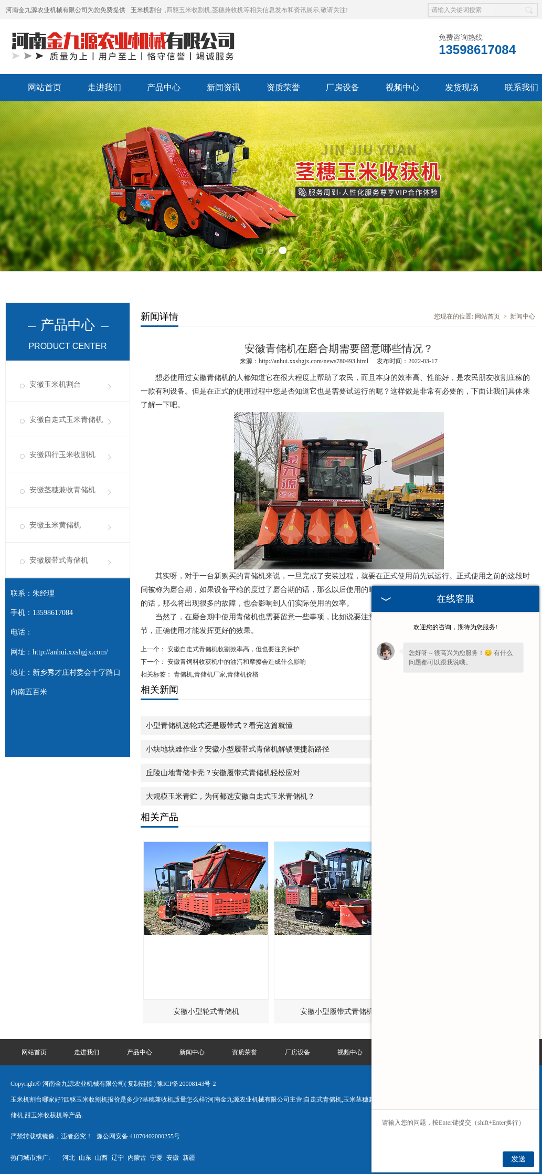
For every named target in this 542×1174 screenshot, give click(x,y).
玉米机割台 (146, 10)
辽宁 (117, 1157)
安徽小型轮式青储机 (206, 1011)
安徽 (172, 1157)
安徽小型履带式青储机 (337, 1011)
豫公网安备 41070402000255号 (138, 1135)
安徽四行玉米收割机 (62, 454)
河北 (68, 1157)
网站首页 (44, 87)
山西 (101, 1157)
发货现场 (462, 87)
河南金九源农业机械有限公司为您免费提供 (65, 10)
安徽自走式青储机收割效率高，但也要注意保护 (233, 648)
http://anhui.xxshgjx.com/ (70, 651)
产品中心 (163, 87)
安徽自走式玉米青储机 (66, 419)
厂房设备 (342, 87)
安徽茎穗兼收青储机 (62, 489)
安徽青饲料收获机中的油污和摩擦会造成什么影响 (236, 661)
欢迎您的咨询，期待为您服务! (455, 627)
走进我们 (104, 87)
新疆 (189, 1157)
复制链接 (140, 1083)
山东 (85, 1157)
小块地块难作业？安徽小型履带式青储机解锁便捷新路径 (238, 749)
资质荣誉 (283, 87)
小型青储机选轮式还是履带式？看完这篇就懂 (219, 725)
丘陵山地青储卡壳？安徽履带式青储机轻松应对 (223, 772)
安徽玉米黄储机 (55, 524)
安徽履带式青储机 (58, 560)
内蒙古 (136, 1157)
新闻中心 (522, 316)
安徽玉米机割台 (55, 384)
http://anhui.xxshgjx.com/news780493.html (313, 360)
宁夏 (156, 1157)
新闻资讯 (223, 87)
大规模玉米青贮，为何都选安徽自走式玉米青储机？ (230, 796)
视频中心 (402, 87)
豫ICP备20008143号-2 (186, 1083)
